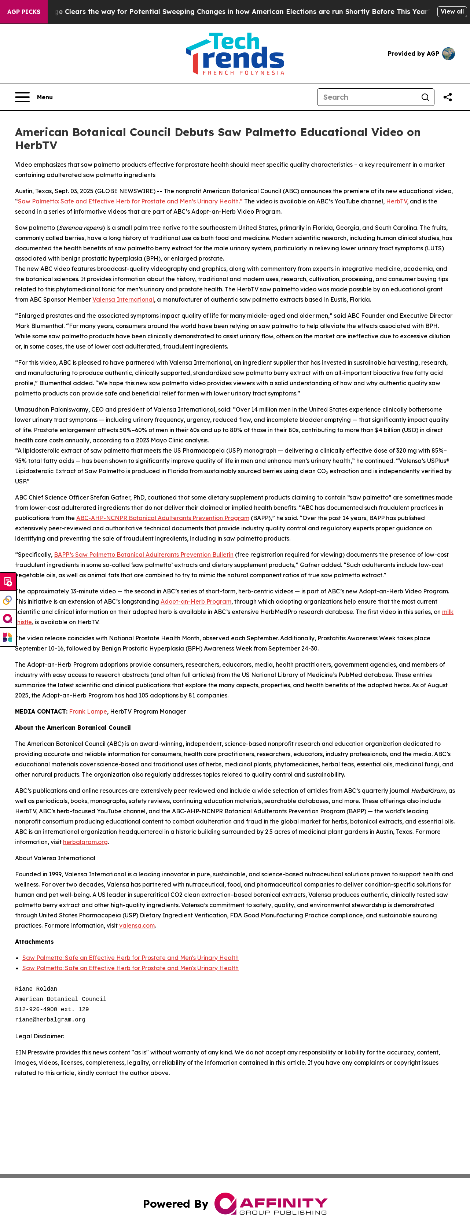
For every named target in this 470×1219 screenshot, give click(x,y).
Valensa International (123, 299)
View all (452, 11)
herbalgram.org (85, 842)
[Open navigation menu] (34, 97)
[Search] (366, 97)
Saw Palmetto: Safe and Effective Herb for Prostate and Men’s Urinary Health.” (130, 201)
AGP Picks (23, 11)
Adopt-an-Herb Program (196, 601)
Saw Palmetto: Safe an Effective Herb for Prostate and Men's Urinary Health (130, 957)
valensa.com (137, 925)
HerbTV (396, 201)
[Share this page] (447, 97)
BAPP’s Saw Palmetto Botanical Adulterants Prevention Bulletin (144, 554)
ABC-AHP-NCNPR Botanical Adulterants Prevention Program (162, 518)
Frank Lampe (88, 711)
